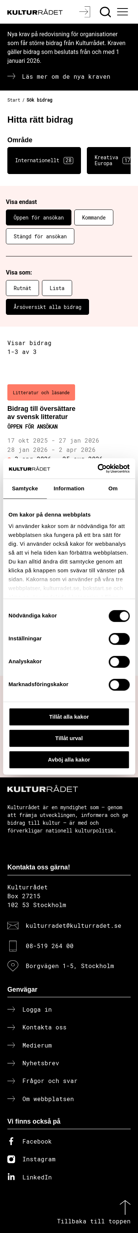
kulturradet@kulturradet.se (73, 925)
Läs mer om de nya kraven (66, 76)
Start (13, 100)
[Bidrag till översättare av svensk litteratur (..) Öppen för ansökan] (69, 433)
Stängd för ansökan (40, 236)
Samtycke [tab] (25, 488)
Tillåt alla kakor (69, 716)
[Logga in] (85, 12)
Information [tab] (69, 488)
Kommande (94, 217)
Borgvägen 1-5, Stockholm (70, 966)
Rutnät (22, 288)
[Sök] (106, 12)
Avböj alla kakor (69, 759)
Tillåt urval (69, 738)
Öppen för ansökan (39, 217)
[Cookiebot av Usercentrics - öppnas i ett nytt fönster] (98, 468)
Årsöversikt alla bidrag (47, 306)
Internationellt (44, 160)
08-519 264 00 (50, 946)
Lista (57, 288)
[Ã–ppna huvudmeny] (123, 11)
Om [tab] (113, 488)
